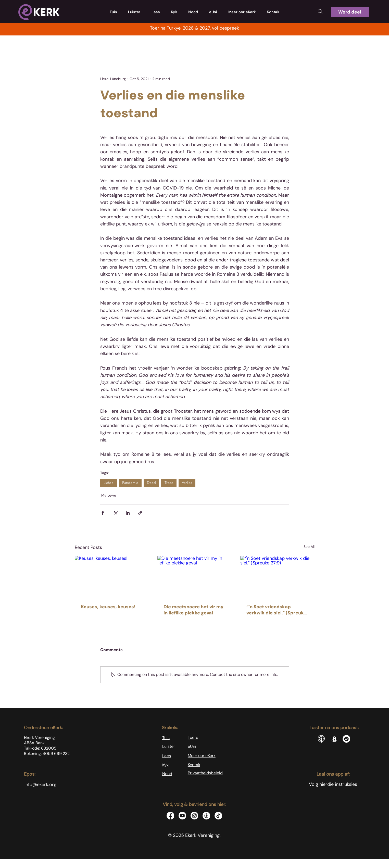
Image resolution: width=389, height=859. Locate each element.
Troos (169, 482)
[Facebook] (170, 815)
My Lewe (108, 495)
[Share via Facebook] (102, 512)
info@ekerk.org (40, 784)
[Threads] (206, 815)
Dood (151, 482)
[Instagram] (194, 815)
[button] (350, 12)
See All (309, 546)
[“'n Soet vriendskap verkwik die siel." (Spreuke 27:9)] (277, 577)
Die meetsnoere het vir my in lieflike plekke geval (193, 610)
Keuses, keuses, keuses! (108, 607)
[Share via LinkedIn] (127, 512)
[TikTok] (218, 815)
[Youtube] (182, 815)
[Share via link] (140, 512)
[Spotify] (346, 739)
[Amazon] (334, 739)
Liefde (109, 482)
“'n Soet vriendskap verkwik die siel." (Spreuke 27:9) (276, 610)
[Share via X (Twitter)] (115, 512)
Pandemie (130, 482)
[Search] (320, 11)
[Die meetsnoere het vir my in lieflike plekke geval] (194, 577)
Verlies (187, 482)
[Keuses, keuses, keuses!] (112, 577)
